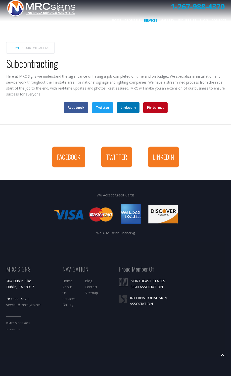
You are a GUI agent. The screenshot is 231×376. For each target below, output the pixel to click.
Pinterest (155, 107)
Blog (203, 20)
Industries (187, 20)
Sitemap (91, 292)
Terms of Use (13, 329)
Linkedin (163, 157)
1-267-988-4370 (198, 6)
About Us (132, 20)
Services (150, 20)
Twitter (102, 107)
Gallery (167, 20)
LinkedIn (128, 107)
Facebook (76, 107)
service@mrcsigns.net (23, 304)
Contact (218, 20)
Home (116, 20)
